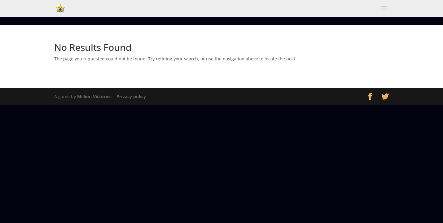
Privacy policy (131, 96)
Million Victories (94, 96)
